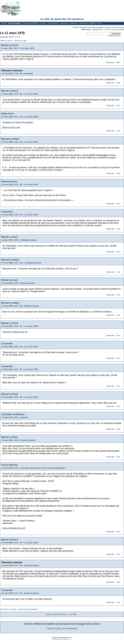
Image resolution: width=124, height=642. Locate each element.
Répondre (110, 62)
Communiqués (53, 23)
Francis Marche (9, 465)
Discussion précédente (27, 609)
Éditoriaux (74, 23)
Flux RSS (72, 614)
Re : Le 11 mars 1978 (29, 94)
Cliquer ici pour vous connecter (62, 628)
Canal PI (43, 23)
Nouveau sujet (20, 41)
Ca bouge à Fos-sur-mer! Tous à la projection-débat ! (43, 468)
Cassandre (7, 212)
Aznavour (24, 417)
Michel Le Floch (14, 37)
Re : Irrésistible (26, 74)
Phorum (70, 637)
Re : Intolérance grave (29, 306)
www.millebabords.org (14, 528)
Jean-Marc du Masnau (12, 414)
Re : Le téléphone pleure (30, 263)
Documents (83, 23)
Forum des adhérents (30, 23)
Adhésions (93, 23)
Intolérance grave (27, 283)
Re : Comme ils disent (29, 565)
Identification (97, 29)
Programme (64, 23)
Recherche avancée (114, 36)
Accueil (4, 23)
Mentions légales (57, 639)
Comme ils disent (27, 440)
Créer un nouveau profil (114, 29)
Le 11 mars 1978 (27, 48)
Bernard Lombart (10, 139)
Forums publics (14, 23)
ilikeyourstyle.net (11, 127)
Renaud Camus (9, 181)
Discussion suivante (8, 609)
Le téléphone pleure (28, 240)
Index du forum (6, 41)
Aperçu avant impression (56, 614)
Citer (118, 62)
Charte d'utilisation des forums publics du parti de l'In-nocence (98, 27)
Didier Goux (7, 113)
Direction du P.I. (67, 639)
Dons (100, 23)
